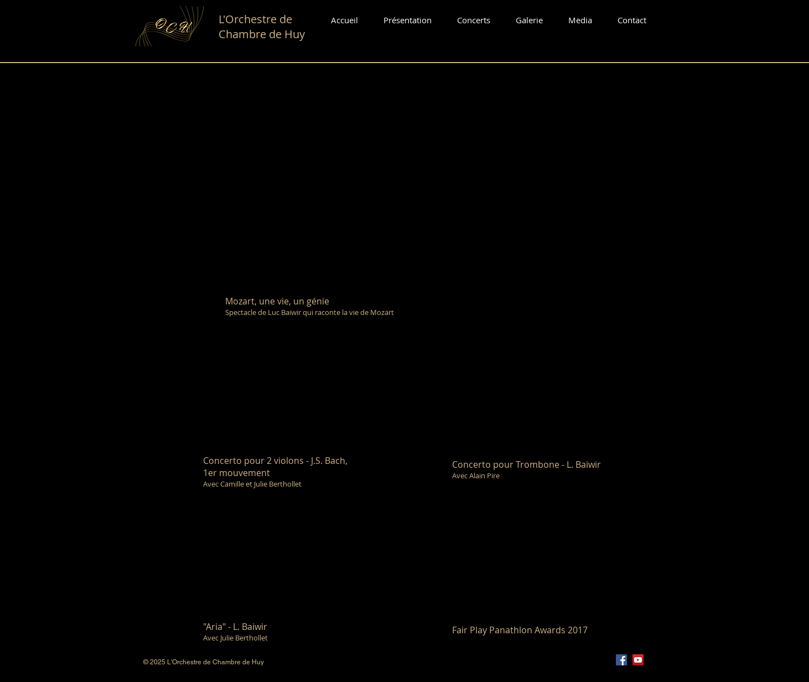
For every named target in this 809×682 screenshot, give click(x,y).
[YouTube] (638, 659)
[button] (473, 20)
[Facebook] (621, 659)
